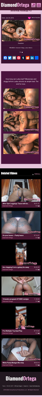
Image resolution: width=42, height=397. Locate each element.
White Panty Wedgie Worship (13, 363)
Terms (6, 386)
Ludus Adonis (29, 48)
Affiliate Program (24, 386)
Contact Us (34, 386)
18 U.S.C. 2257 (14, 386)
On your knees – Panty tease (13, 235)
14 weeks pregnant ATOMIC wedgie (16, 299)
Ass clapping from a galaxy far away (16, 267)
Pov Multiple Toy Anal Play (12, 331)
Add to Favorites (33, 18)
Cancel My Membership (21, 387)
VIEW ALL (36, 174)
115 (21, 52)
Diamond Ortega (19, 48)
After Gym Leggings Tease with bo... (16, 203)
